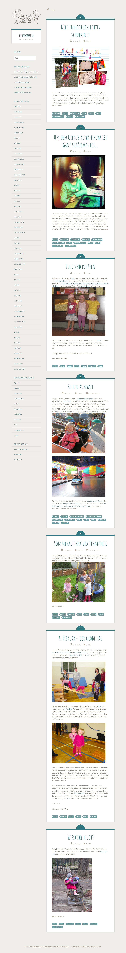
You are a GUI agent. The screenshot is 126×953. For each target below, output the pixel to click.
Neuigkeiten (18, 414)
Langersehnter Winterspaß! (23, 87)
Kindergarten (59, 242)
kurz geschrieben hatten (72, 503)
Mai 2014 (17, 143)
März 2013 (17, 206)
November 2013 (19, 164)
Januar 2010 (17, 353)
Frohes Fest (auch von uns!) (22, 93)
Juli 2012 (16, 238)
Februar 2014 (18, 154)
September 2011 (19, 264)
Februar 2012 (18, 248)
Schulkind (80, 116)
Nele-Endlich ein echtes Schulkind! (80, 30)
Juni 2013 (17, 190)
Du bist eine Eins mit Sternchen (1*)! (25, 77)
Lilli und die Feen (80, 266)
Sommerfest (58, 245)
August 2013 (18, 180)
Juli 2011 (16, 274)
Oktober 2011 (18, 259)
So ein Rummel (80, 387)
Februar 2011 (18, 301)
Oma (98, 242)
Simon (99, 340)
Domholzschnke (77, 516)
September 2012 (19, 232)
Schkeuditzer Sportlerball (61, 652)
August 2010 (18, 327)
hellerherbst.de (26, 35)
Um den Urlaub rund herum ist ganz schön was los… (80, 141)
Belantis (64, 239)
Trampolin (67, 617)
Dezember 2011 (19, 253)
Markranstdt (80, 242)
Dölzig (64, 516)
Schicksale (17, 420)
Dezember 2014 (19, 122)
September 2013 (19, 175)
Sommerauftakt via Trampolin (80, 543)
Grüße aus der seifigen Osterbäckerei (26, 72)
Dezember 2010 (19, 311)
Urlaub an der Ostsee (95, 501)
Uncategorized (18, 430)
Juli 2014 (16, 138)
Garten (16, 404)
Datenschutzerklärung (21, 449)
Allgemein (17, 383)
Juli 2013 (16, 185)
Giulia (76, 655)
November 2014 (19, 127)
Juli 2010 (16, 332)
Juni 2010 (17, 337)
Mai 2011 (17, 285)
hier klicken (85, 286)
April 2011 (17, 290)
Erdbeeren (75, 239)
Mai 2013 (17, 196)
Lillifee (92, 366)
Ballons (57, 113)
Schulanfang (59, 116)
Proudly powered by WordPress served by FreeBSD (47, 946)
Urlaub (16, 435)
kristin (88, 41)
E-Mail (67, 798)
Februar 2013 (18, 211)
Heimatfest (58, 519)
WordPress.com (94, 946)
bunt (66, 113)
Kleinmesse (70, 519)
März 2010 (17, 348)
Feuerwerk (75, 113)
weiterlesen (58, 106)
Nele (98, 113)
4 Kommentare (94, 393)
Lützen (70, 924)
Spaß (15, 425)
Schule (70, 116)
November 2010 (19, 316)
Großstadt (67, 401)
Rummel (102, 519)
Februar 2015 (18, 112)
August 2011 (18, 269)
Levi (84, 113)
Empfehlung (18, 393)
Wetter (65, 522)
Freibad (86, 239)
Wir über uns (18, 460)
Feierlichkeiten (18, 399)
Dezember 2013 (19, 159)
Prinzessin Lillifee (61, 281)
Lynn (94, 614)
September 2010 (19, 322)
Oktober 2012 (18, 227)
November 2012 (19, 222)
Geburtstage (18, 409)
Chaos (56, 516)
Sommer (56, 617)
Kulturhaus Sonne (80, 652)
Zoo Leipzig (71, 245)
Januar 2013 (17, 217)
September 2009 (19, 369)
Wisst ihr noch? (81, 837)
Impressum (17, 454)
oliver (88, 273)
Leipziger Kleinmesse (85, 399)
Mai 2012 (17, 243)
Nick (91, 242)
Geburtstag (97, 239)
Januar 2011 (17, 306)
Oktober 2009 (18, 364)
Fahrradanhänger (94, 516)
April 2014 (17, 148)
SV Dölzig (68, 709)
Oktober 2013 (18, 169)
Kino (70, 366)
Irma (100, 706)
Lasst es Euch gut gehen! (22, 82)
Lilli (91, 113)
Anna (55, 239)
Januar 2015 (17, 117)
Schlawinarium (79, 793)
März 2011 (17, 295)
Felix (63, 614)
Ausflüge (16, 388)
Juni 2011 (17, 280)
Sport (93, 816)
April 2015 (17, 106)
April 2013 (17, 201)
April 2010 (17, 343)
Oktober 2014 (18, 133)
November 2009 (19, 358)
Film (63, 366)
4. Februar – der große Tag (80, 638)
